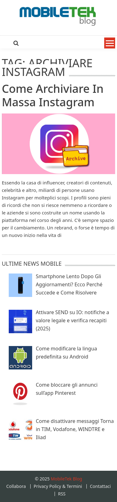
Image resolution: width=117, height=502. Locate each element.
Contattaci (100, 486)
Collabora (16, 486)
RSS (62, 494)
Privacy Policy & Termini (58, 486)
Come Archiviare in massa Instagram (53, 95)
